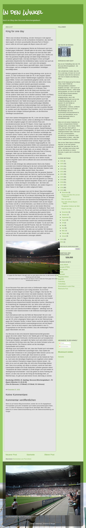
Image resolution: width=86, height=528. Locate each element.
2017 (62, 185)
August (64, 220)
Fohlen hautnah (63, 269)
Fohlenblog (61, 281)
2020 (62, 177)
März (63, 230)
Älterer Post (49, 455)
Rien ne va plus (66, 199)
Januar (64, 236)
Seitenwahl (61, 274)
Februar (64, 233)
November (65, 212)
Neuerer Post (11, 455)
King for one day (66, 208)
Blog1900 (61, 279)
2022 (62, 171)
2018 (62, 182)
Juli (63, 222)
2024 (62, 166)
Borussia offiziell (63, 264)
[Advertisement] (69, 302)
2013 (62, 242)
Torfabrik (60, 272)
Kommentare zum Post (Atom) (22, 459)
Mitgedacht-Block (63, 276)
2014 (62, 239)
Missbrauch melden (65, 352)
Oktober (64, 214)
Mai (63, 225)
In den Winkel (23, 12)
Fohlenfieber (62, 284)
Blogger (53, 523)
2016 (62, 187)
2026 (62, 161)
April (63, 228)
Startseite (31, 455)
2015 (62, 190)
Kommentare (63, 346)
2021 (62, 174)
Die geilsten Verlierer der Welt (70, 206)
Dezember (65, 192)
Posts (61, 343)
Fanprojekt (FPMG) (64, 267)
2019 (62, 179)
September (65, 217)
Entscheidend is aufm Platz (66, 286)
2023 (62, 169)
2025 (62, 163)
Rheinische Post (63, 288)
